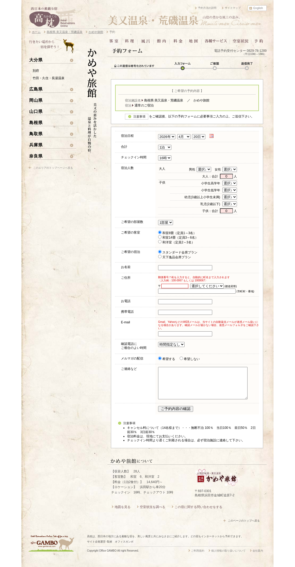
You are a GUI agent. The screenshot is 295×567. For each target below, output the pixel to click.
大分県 (36, 60)
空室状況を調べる (152, 513)
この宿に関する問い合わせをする (198, 513)
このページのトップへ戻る (244, 527)
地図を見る (123, 513)
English (258, 8)
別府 (36, 71)
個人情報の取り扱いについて (228, 557)
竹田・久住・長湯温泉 (48, 78)
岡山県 (36, 100)
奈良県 (36, 156)
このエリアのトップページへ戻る (53, 167)
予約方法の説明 (207, 7)
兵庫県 (36, 145)
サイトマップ (233, 7)
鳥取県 (36, 134)
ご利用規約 (197, 557)
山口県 (36, 111)
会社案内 (258, 557)
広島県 (36, 89)
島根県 (36, 122)
